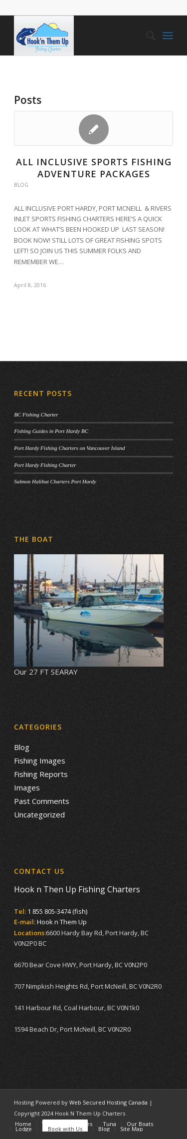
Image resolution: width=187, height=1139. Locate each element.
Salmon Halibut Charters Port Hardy (55, 481)
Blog (21, 184)
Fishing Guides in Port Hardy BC (51, 431)
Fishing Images (39, 760)
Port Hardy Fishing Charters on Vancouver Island (69, 448)
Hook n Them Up (62, 921)
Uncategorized (39, 814)
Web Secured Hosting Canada (108, 1102)
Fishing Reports (41, 774)
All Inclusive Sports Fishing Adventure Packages (94, 167)
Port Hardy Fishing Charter (45, 465)
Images (27, 787)
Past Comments (41, 801)
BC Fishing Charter (36, 414)
